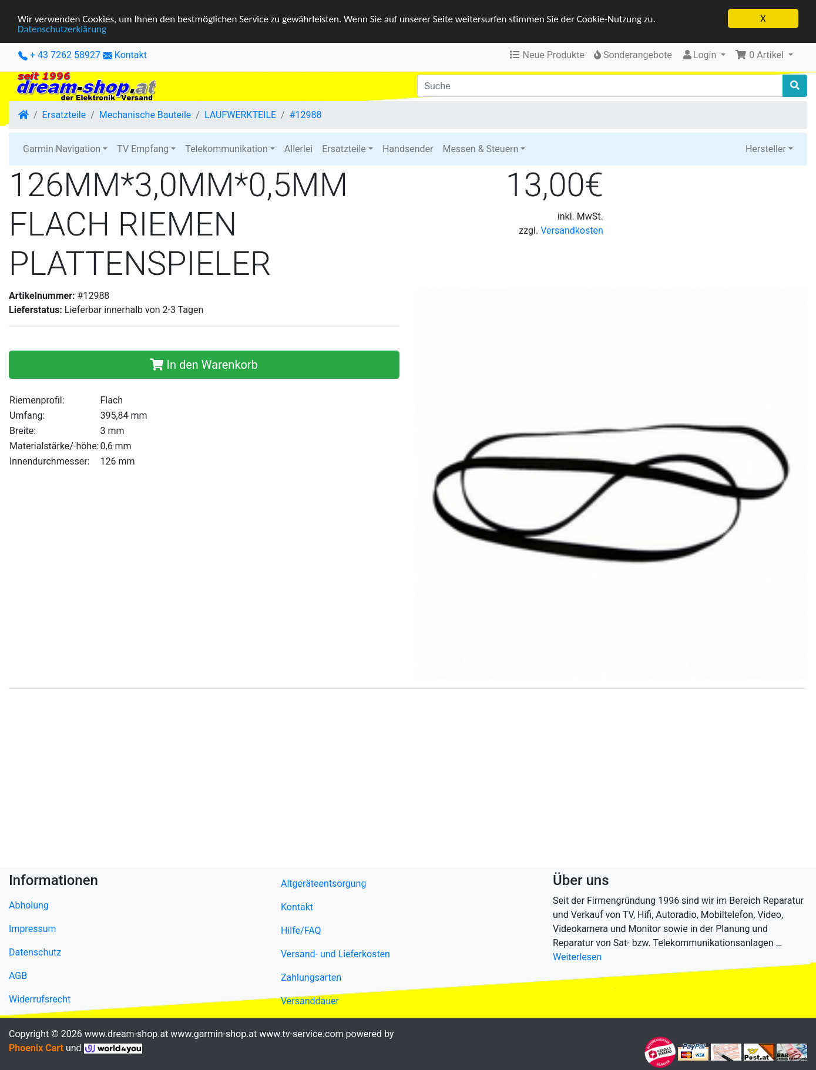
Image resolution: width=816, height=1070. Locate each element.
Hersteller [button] (766, 148)
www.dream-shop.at (127, 1033)
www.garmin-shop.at (213, 1033)
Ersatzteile (64, 114)
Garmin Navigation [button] (61, 148)
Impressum (32, 928)
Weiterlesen (577, 957)
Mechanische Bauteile (145, 114)
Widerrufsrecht (39, 999)
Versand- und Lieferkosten (335, 954)
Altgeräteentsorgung (323, 883)
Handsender (407, 148)
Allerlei (298, 148)
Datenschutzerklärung (62, 28)
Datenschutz (35, 952)
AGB (18, 975)
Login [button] (699, 54)
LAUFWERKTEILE (240, 114)
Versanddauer (310, 1001)
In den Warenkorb (204, 364)
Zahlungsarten (311, 977)
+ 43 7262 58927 (59, 54)
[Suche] (600, 86)
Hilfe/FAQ (301, 930)
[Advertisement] (361, 780)
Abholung (29, 905)
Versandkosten (571, 230)
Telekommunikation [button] (226, 148)
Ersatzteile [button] (344, 148)
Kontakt (131, 54)
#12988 (306, 114)
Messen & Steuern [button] (480, 148)
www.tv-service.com (301, 1033)
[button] (764, 55)
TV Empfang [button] (143, 148)
